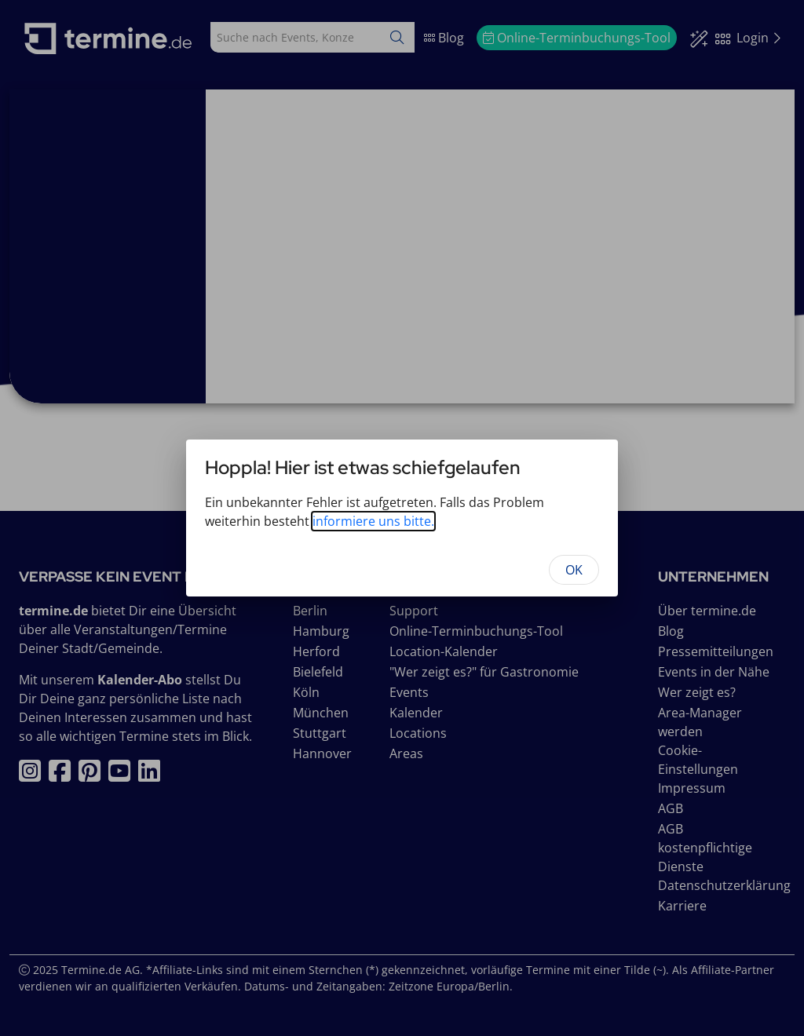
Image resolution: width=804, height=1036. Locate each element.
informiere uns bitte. (373, 521)
